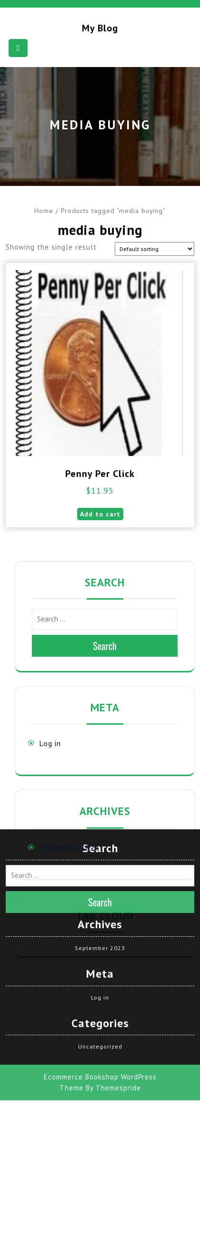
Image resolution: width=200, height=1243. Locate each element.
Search (105, 646)
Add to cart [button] (100, 514)
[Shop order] (154, 249)
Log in (50, 743)
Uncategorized (100, 942)
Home (43, 210)
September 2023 (69, 847)
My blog (100, 28)
